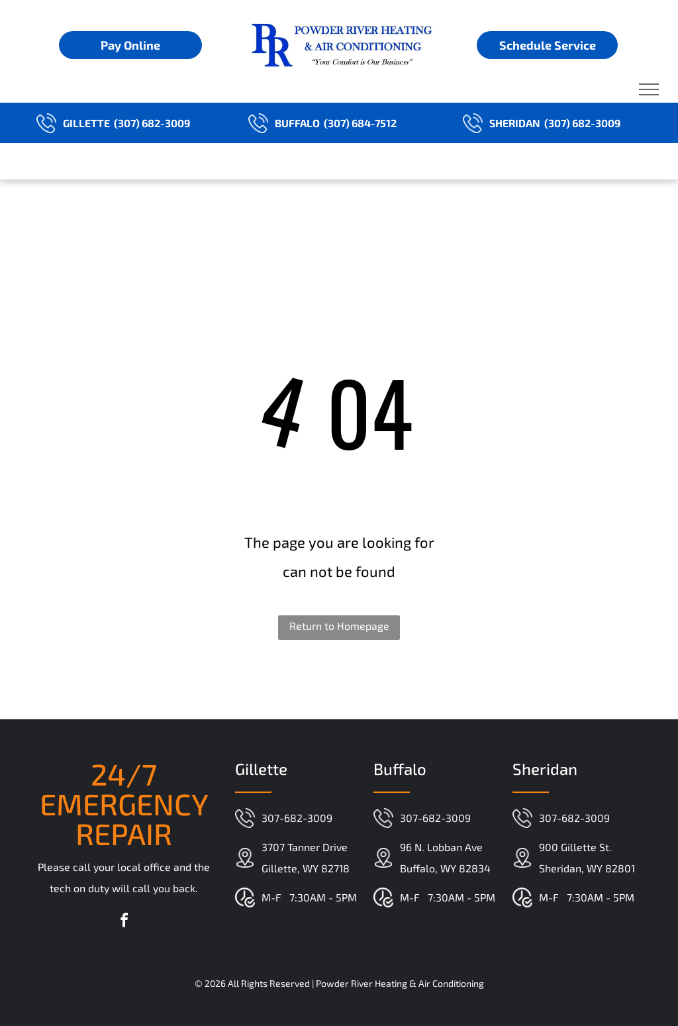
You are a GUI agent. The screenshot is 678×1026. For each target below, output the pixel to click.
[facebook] (123, 922)
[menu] (649, 89)
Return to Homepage (339, 625)
